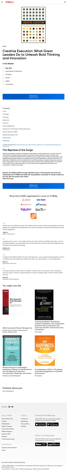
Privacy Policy (25, 424)
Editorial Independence (26, 469)
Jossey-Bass (9, 84)
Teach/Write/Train (7, 419)
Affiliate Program (7, 431)
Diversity (4, 436)
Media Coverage (7, 426)
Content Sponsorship (8, 439)
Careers (4, 421)
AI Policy (23, 426)
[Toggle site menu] (2, 2)
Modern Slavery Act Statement (41, 469)
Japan (4, 450)
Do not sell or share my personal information (13, 462)
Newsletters (24, 421)
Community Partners (8, 429)
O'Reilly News (6, 424)
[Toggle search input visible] (65, 2)
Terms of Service (6, 469)
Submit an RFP (6, 434)
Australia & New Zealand (9, 447)
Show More (6, 140)
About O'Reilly (7, 415)
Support (24, 415)
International (6, 444)
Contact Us (24, 419)
